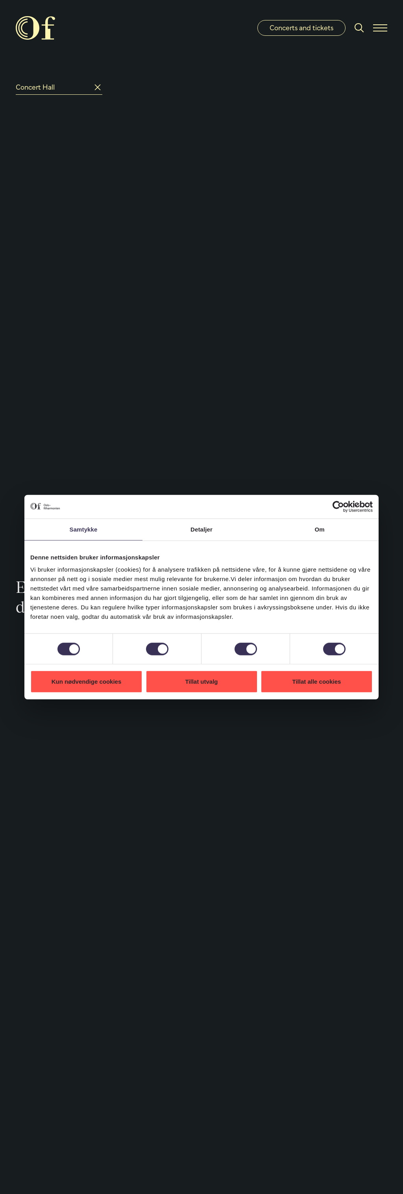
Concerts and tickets (301, 28)
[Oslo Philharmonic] (35, 28)
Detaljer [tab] (201, 529)
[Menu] (380, 28)
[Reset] (97, 87)
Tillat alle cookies (316, 681)
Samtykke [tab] (84, 529)
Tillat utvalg (201, 681)
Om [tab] (319, 529)
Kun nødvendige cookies (87, 681)
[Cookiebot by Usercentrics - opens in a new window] (338, 506)
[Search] (359, 28)
